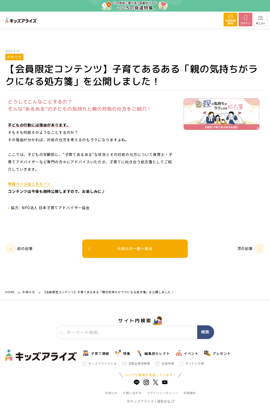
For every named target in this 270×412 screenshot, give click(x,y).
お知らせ (28, 292)
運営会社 (165, 401)
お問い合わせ (132, 393)
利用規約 (190, 393)
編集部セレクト (153, 353)
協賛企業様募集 (136, 363)
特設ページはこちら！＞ (29, 184)
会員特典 (164, 363)
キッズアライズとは (99, 363)
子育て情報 (95, 353)
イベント (187, 353)
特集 (122, 353)
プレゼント (217, 353)
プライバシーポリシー (162, 393)
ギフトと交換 (192, 363)
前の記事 (25, 248)
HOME (10, 292)
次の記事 (245, 248)
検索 (205, 332)
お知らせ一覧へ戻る (135, 248)
